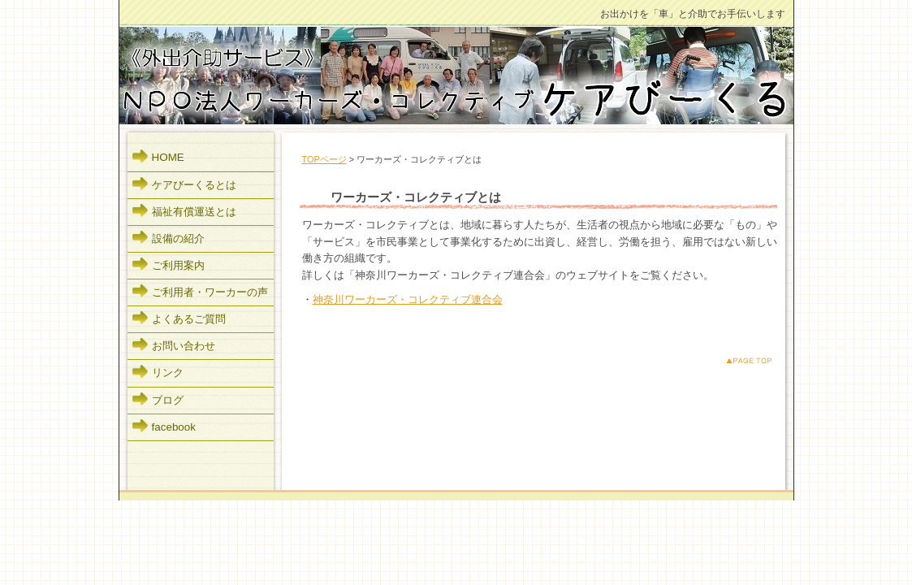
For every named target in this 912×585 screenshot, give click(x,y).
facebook (174, 427)
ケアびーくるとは (194, 185)
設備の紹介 (178, 238)
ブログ (168, 400)
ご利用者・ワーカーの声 (210, 292)
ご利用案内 (178, 265)
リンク (168, 372)
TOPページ (324, 159)
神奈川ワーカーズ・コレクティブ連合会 (408, 299)
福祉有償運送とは (194, 212)
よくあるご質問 (189, 319)
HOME (168, 157)
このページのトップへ (736, 360)
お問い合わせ (183, 346)
